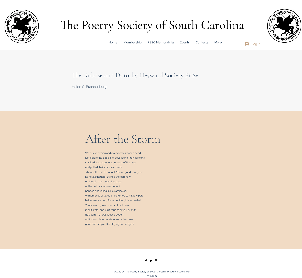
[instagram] (156, 260)
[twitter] (151, 260)
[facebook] (146, 260)
